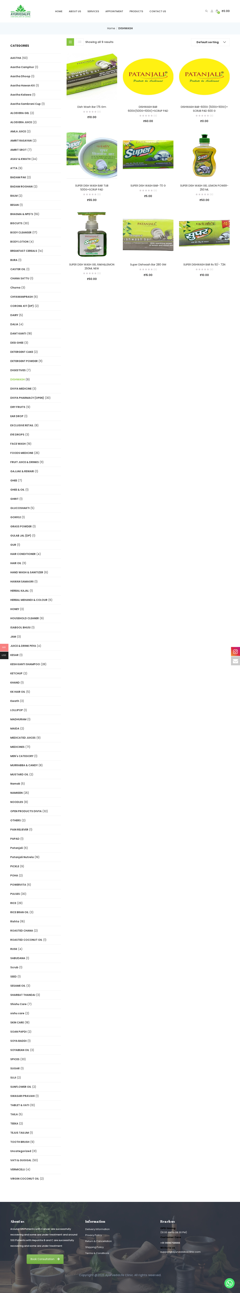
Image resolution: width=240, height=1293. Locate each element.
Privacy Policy (93, 1235)
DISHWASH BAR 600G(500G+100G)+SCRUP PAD (148, 109)
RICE (13, 903)
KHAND (15, 682)
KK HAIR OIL (17, 692)
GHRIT (14, 499)
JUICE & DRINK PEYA (23, 646)
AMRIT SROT (18, 150)
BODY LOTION (19, 242)
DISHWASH (17, 379)
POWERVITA (18, 885)
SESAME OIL (18, 986)
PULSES (15, 894)
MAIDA (14, 728)
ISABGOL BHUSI (20, 627)
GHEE (13, 480)
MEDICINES (17, 747)
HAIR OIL (15, 563)
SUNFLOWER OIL (20, 1087)
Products (136, 11)
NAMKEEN (16, 793)
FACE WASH (18, 444)
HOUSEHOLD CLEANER (24, 618)
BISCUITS (16, 223)
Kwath (14, 701)
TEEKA (14, 1123)
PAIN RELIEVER (19, 829)
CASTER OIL (18, 269)
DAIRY (14, 315)
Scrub (14, 967)
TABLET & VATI (19, 1105)
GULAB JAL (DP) (20, 535)
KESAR (14, 655)
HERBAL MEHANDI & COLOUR (28, 600)
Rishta (14, 921)
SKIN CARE (17, 1022)
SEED (13, 976)
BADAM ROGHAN (21, 186)
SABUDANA (17, 958)
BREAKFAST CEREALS (23, 251)
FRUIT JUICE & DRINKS (24, 462)
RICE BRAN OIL (19, 912)
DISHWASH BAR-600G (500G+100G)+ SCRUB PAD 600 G (204, 109)
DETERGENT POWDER (24, 361)
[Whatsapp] (229, 1283)
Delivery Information (97, 1229)
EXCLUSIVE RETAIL (22, 425)
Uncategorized (20, 1151)
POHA (14, 875)
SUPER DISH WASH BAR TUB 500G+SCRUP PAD (91, 187)
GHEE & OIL (17, 490)
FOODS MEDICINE (21, 453)
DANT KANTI (18, 333)
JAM (13, 637)
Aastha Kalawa (20, 95)
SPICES (15, 1059)
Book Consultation (45, 1259)
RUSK (13, 949)
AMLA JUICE (18, 131)
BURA (13, 260)
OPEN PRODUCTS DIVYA (26, 811)
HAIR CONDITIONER (23, 554)
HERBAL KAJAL (19, 591)
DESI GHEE (16, 343)
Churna (15, 287)
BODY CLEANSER (21, 232)
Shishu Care (18, 1004)
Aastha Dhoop (20, 76)
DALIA (14, 324)
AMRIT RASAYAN (21, 140)
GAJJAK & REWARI (22, 471)
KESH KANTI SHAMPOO (25, 664)
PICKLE (14, 866)
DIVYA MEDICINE (21, 389)
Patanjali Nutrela (22, 857)
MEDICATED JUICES (23, 738)
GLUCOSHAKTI (20, 508)
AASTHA (15, 58)
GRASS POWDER (21, 526)
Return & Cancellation (98, 1241)
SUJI (13, 1077)
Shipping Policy (94, 1247)
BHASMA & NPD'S (21, 214)
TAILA (14, 1114)
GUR (13, 545)
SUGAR (15, 1068)
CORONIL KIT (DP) (22, 306)
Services (93, 11)
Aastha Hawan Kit (22, 85)
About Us (75, 11)
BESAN (14, 205)
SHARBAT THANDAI (22, 995)
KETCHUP (16, 673)
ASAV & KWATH (20, 159)
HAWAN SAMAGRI (22, 581)
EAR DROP (16, 416)
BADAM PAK (18, 177)
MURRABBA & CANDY (24, 765)
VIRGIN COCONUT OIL (24, 1179)
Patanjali (16, 848)
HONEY (14, 609)
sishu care (17, 1013)
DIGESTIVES (18, 370)
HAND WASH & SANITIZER (26, 572)
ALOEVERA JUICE (21, 122)
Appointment (114, 11)
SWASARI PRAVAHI (22, 1096)
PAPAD (15, 839)
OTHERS (15, 820)
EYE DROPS (17, 434)
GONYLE (15, 517)
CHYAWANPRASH (21, 297)
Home (58, 11)
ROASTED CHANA (21, 930)
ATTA (13, 168)
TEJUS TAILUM (19, 1133)
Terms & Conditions (97, 1253)
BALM (14, 196)
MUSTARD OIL (19, 774)
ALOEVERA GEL (19, 113)
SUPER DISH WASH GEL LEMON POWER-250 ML (204, 187)
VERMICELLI (17, 1169)
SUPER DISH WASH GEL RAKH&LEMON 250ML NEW (91, 266)
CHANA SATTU (19, 278)
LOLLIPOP (16, 710)
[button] (223, 11)
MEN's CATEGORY (21, 756)
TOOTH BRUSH (19, 1142)
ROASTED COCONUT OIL (26, 940)
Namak (15, 784)
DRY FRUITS (17, 407)
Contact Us (157, 11)
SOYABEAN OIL (19, 1050)
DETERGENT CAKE (21, 352)
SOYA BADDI (18, 1041)
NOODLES (16, 802)
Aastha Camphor (22, 67)
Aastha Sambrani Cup (25, 104)
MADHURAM (18, 719)
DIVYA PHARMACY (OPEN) (27, 398)
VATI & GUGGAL (21, 1160)
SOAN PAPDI (18, 1032)
